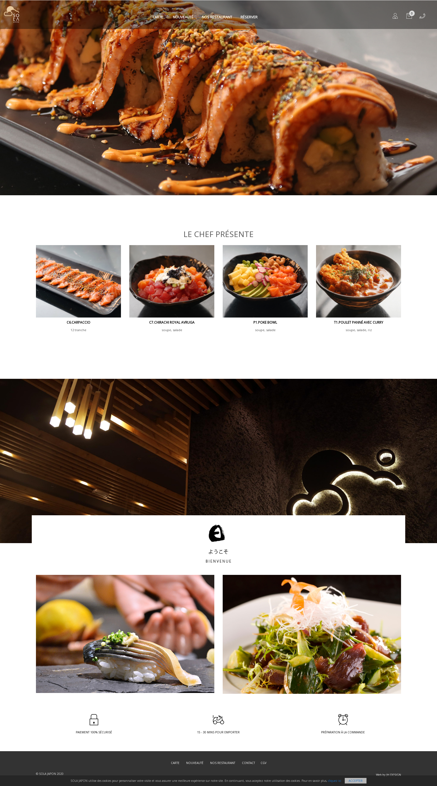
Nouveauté (183, 16)
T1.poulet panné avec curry (358, 322)
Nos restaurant (217, 16)
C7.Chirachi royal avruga (172, 322)
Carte (157, 16)
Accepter (356, 781)
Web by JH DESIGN (388, 775)
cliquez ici (334, 781)
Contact (248, 763)
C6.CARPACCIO (78, 322)
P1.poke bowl (265, 322)
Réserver (249, 16)
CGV (263, 763)
